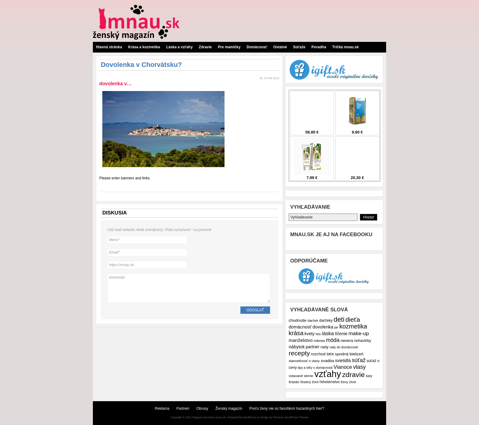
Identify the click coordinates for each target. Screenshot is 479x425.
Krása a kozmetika (144, 47)
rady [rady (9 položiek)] (324, 347)
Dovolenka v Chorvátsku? (141, 64)
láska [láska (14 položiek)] (328, 333)
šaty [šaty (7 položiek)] (369, 376)
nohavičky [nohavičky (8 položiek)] (362, 341)
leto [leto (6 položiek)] (318, 334)
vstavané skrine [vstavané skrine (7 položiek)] (301, 376)
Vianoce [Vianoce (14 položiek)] (343, 367)
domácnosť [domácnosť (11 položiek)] (300, 326)
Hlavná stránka (109, 47)
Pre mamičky (229, 47)
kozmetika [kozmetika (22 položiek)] (353, 326)
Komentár (188, 288)
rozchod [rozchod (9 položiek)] (318, 354)
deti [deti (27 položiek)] (339, 319)
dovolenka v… (115, 83)
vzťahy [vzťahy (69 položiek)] (327, 374)
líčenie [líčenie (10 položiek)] (341, 333)
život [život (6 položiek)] (352, 382)
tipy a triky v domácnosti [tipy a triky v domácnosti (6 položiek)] (315, 367)
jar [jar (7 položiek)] (336, 327)
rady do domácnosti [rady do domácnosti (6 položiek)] (344, 347)
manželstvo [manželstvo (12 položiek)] (301, 340)
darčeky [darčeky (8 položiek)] (326, 320)
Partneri (183, 408)
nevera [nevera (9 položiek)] (347, 340)
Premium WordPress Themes (291, 417)
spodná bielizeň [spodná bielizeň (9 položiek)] (349, 354)
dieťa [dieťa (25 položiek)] (353, 319)
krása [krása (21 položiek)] (296, 333)
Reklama (162, 408)
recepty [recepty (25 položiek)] (299, 353)
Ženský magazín (228, 408)
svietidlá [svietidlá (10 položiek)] (343, 360)
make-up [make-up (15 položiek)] (359, 333)
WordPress (249, 417)
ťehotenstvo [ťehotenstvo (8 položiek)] (330, 382)
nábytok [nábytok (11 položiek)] (297, 346)
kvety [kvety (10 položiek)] (310, 333)
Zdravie (205, 47)
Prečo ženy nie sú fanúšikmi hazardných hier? (286, 408)
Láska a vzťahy (179, 47)
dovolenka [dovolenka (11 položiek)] (323, 326)
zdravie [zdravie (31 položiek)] (353, 375)
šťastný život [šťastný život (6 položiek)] (309, 382)
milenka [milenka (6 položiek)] (319, 341)
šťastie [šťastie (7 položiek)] (294, 382)
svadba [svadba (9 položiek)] (327, 360)
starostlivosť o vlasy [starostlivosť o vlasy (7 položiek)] (304, 361)
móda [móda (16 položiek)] (332, 340)
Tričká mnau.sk (345, 47)
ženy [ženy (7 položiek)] (344, 382)
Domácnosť (257, 47)
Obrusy (202, 408)
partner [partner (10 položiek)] (313, 346)
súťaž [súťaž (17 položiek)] (359, 360)
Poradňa (319, 47)
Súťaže (299, 47)
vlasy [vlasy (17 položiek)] (359, 367)
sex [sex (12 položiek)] (330, 353)
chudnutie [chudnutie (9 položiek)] (297, 320)
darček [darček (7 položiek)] (313, 320)
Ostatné (280, 47)
